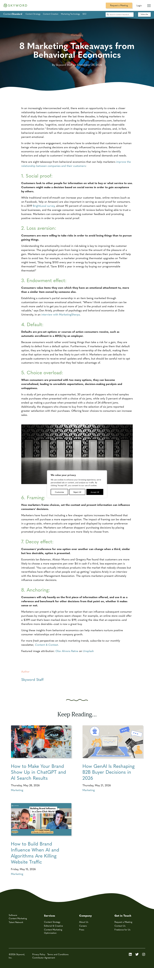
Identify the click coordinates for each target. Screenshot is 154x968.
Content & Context (46, 645)
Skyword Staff (32, 679)
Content (12, 14)
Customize (59, 491)
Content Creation (50, 13)
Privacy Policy (38, 954)
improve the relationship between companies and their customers (76, 164)
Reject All (77, 491)
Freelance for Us (122, 929)
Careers (83, 925)
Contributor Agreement (43, 957)
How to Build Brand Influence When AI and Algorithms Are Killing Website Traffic (35, 852)
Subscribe (144, 14)
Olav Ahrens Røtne (66, 651)
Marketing (17, 790)
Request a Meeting (119, 5)
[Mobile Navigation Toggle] (149, 4)
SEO (84, 13)
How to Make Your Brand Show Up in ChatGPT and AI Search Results (38, 771)
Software (13, 915)
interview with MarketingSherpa (60, 314)
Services (49, 915)
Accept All (95, 491)
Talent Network (16, 922)
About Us (83, 921)
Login (139, 5)
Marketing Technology (70, 13)
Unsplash (88, 651)
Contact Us (120, 925)
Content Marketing (18, 918)
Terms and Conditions (58, 954)
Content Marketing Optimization (53, 931)
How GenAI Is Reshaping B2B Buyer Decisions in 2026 (108, 771)
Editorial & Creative (53, 925)
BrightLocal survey (44, 206)
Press (81, 929)
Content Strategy (32, 13)
